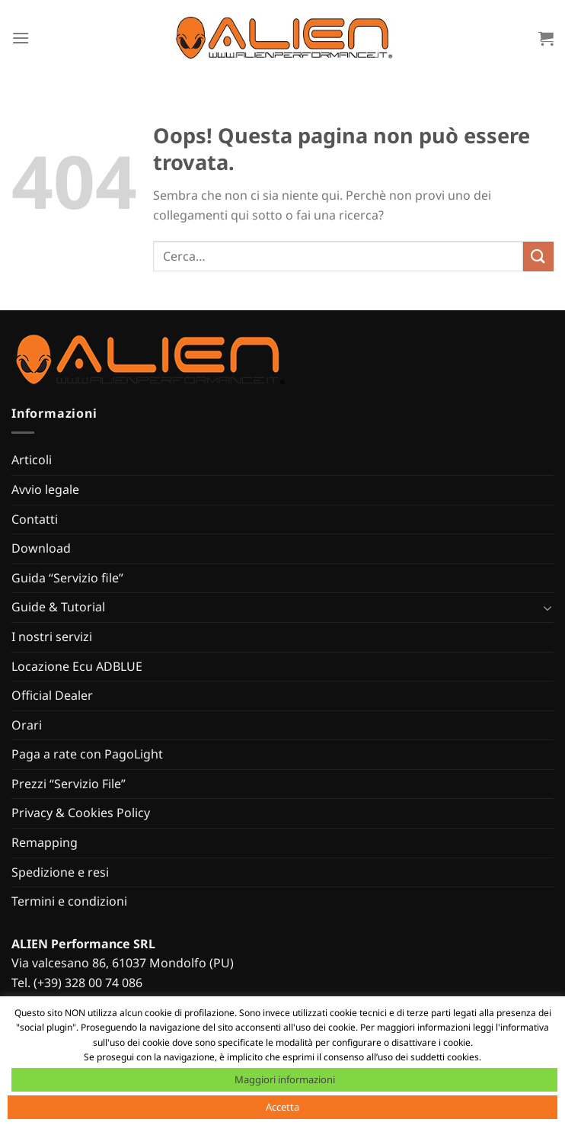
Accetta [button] (282, 1107)
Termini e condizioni (69, 901)
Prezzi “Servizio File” (68, 783)
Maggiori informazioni (285, 1079)
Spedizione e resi (60, 872)
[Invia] (538, 256)
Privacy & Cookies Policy (80, 812)
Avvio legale (45, 489)
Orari (26, 725)
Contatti (34, 519)
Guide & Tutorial (58, 606)
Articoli (31, 459)
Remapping (44, 842)
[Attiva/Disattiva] (547, 607)
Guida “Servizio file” (67, 577)
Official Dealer (52, 695)
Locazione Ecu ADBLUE (76, 666)
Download (41, 548)
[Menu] (20, 37)
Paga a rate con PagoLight (87, 754)
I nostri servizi (51, 636)
